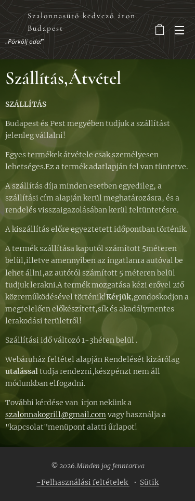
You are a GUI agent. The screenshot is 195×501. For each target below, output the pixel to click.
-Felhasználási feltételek (82, 482)
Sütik (149, 482)
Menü (179, 30)
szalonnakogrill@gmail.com (55, 414)
